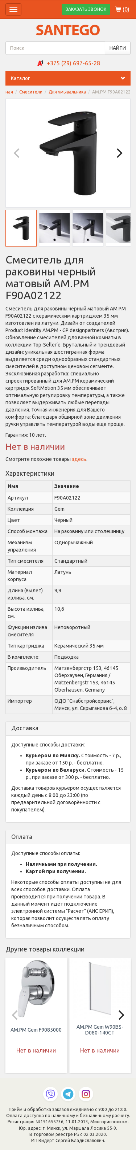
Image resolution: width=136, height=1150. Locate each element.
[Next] (119, 153)
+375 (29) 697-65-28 (73, 63)
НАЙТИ (118, 48)
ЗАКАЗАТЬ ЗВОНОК (86, 9)
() (122, 9)
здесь (79, 459)
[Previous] (17, 153)
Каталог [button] (71, 78)
